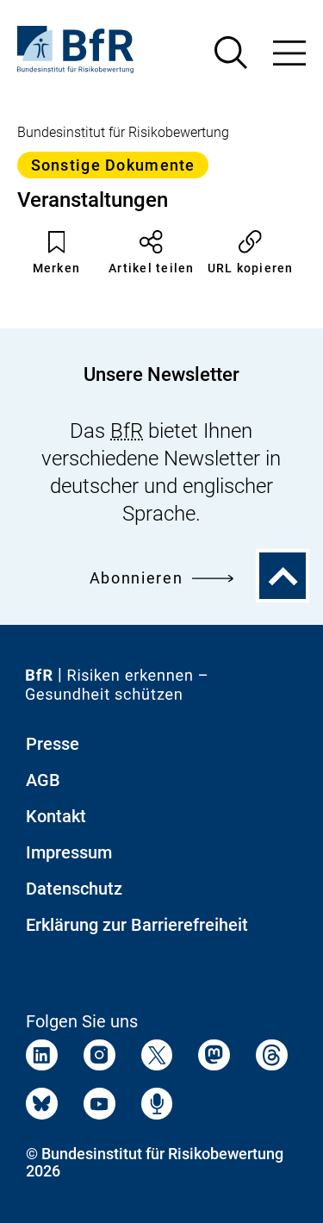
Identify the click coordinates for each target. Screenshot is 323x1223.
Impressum (69, 852)
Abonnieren (161, 578)
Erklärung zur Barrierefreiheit (137, 924)
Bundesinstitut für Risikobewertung (123, 132)
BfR (126, 431)
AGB (43, 780)
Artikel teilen (152, 252)
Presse (52, 743)
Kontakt (56, 816)
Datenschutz (74, 888)
